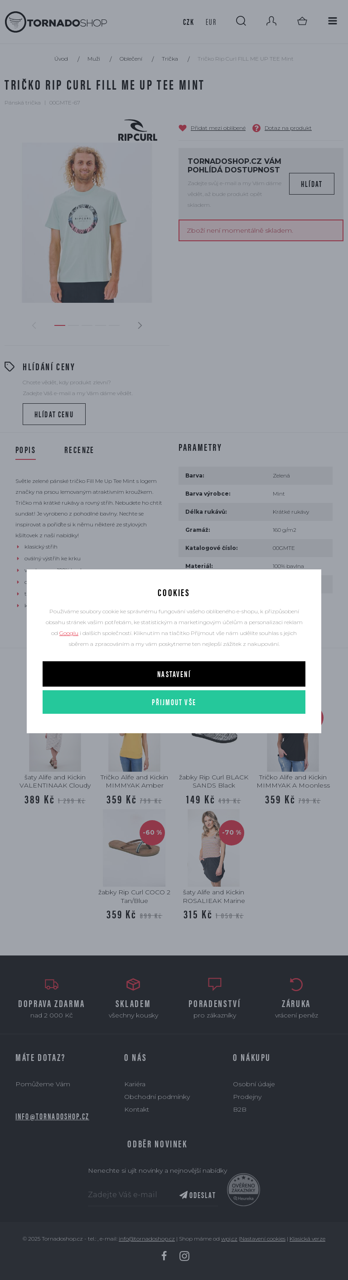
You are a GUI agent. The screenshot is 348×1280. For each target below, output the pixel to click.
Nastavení (173, 673)
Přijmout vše (174, 701)
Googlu (68, 633)
